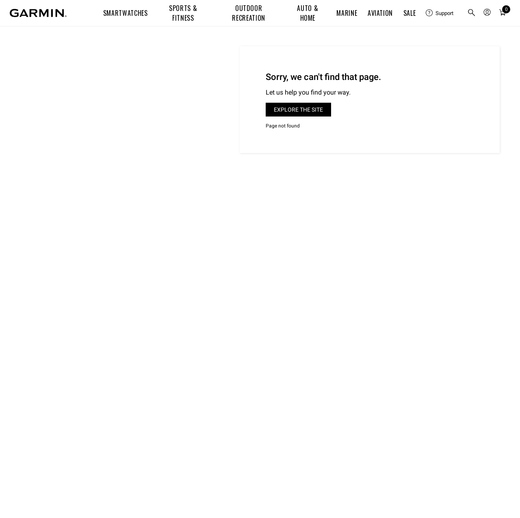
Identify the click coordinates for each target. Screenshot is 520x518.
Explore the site (298, 109)
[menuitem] (440, 13)
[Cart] (502, 13)
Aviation (380, 13)
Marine (346, 13)
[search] (472, 13)
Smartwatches (125, 13)
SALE (409, 13)
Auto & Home (307, 13)
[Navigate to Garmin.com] (38, 13)
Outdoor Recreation (248, 13)
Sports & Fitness (183, 13)
